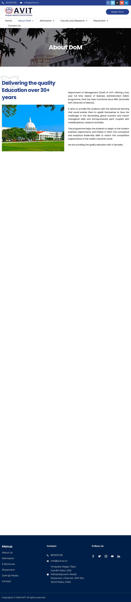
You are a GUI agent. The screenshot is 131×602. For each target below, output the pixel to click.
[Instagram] (117, 3)
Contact (6, 581)
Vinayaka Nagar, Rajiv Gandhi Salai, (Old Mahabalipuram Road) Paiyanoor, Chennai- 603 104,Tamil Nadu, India (67, 574)
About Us (7, 552)
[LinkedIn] (126, 3)
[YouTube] (122, 3)
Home (8, 20)
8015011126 (11, 2)
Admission (47, 20)
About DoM (26, 20)
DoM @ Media (10, 575)
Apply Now (117, 11)
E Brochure (8, 564)
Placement (101, 20)
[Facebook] (108, 3)
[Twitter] (113, 3)
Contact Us (14, 25)
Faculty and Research (74, 20)
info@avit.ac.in (31, 2)
